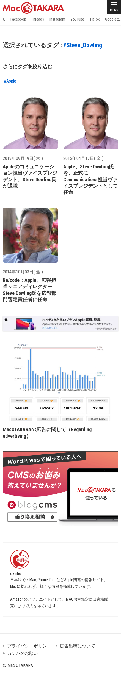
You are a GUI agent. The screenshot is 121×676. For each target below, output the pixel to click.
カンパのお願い (22, 653)
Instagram (57, 19)
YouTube (77, 19)
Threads (37, 19)
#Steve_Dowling (82, 45)
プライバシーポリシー (29, 646)
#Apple (10, 81)
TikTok (95, 19)
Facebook (18, 19)
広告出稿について (77, 646)
